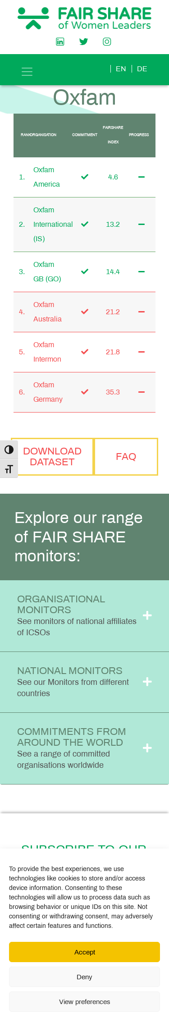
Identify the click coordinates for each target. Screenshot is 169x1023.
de (142, 69)
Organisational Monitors (77, 615)
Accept (84, 952)
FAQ (126, 456)
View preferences (84, 1001)
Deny (84, 977)
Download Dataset (52, 456)
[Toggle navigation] (27, 72)
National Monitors (73, 681)
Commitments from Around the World (71, 748)
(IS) (39, 239)
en (121, 69)
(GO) (53, 279)
